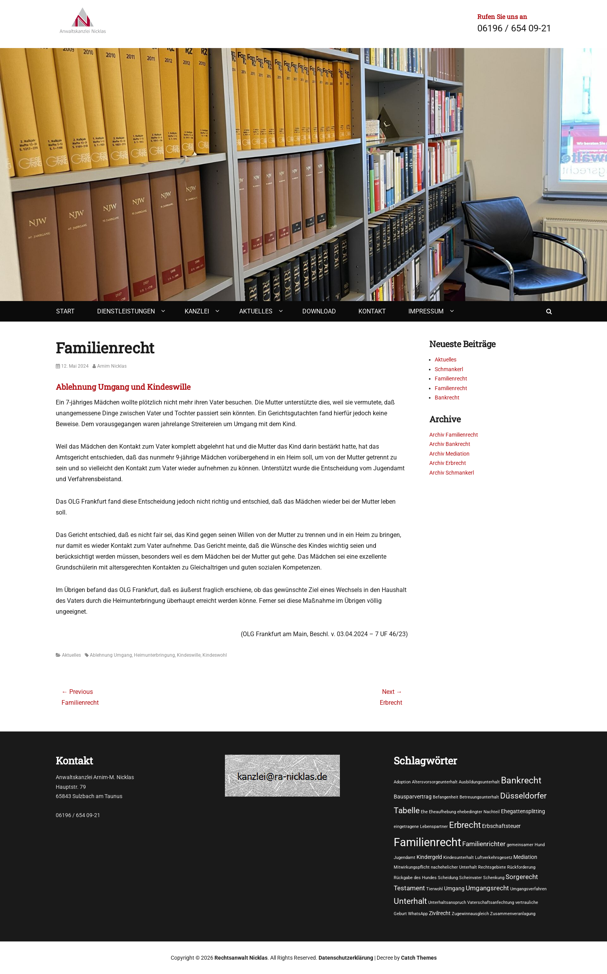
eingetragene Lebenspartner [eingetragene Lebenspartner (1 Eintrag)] (421, 826)
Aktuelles (256, 311)
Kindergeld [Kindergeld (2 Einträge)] (429, 857)
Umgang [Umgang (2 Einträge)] (454, 888)
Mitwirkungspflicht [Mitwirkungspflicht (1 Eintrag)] (412, 867)
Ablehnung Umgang (111, 655)
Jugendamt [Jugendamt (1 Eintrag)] (404, 857)
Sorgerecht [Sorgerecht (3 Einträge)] (522, 877)
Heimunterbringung (154, 655)
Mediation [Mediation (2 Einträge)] (525, 857)
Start (65, 311)
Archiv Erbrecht (447, 463)
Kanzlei (197, 311)
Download (319, 311)
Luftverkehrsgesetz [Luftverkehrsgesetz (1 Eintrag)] (493, 857)
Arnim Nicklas (112, 366)
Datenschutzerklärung (346, 958)
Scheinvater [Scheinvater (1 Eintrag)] (470, 877)
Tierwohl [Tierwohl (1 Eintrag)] (434, 888)
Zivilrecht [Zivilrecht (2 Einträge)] (440, 913)
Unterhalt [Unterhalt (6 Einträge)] (410, 901)
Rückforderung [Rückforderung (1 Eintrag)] (521, 867)
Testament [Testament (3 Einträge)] (409, 888)
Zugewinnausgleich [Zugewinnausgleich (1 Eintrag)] (470, 913)
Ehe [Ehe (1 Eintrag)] (424, 811)
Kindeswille (189, 655)
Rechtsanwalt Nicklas (240, 958)
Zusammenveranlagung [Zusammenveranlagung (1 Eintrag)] (512, 913)
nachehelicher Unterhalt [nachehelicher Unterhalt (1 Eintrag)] (454, 867)
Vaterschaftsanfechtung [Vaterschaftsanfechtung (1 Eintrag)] (490, 902)
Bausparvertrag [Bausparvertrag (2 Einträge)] (413, 796)
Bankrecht (447, 397)
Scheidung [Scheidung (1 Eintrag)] (448, 877)
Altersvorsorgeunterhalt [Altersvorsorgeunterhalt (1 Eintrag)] (435, 782)
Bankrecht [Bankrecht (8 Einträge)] (521, 780)
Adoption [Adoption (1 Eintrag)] (402, 782)
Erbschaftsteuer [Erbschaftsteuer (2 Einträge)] (501, 826)
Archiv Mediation (449, 454)
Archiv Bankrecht (449, 444)
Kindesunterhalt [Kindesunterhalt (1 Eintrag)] (458, 857)
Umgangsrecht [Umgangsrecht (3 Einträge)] (487, 888)
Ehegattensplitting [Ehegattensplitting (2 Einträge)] (523, 811)
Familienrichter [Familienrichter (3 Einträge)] (484, 844)
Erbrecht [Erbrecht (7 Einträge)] (465, 825)
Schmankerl (449, 369)
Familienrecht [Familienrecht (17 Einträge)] (427, 842)
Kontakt (372, 311)
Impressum (426, 311)
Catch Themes (419, 958)
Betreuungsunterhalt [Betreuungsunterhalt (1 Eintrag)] (479, 797)
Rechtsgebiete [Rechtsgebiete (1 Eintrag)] (492, 867)
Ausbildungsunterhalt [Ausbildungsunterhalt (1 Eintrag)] (479, 782)
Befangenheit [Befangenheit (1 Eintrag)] (445, 797)
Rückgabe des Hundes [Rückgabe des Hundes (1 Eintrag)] (415, 877)
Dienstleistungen (126, 311)
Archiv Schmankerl (451, 473)
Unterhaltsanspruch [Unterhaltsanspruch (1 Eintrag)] (447, 902)
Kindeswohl (214, 655)
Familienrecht (451, 378)
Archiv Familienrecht (453, 435)
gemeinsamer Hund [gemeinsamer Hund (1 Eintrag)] (526, 844)
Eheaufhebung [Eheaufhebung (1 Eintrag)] (442, 811)
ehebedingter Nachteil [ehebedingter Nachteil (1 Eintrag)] (478, 811)
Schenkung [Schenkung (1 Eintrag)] (493, 877)
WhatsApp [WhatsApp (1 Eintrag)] (418, 913)
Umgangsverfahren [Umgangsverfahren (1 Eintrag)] (528, 888)
